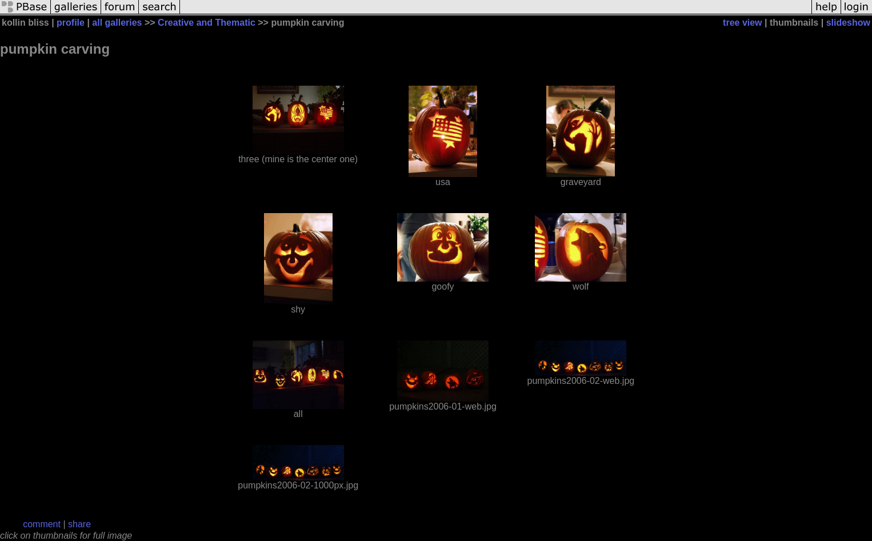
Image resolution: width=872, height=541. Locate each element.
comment (42, 524)
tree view (742, 22)
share (79, 524)
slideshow (848, 22)
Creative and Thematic (206, 22)
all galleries (117, 22)
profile (71, 22)
